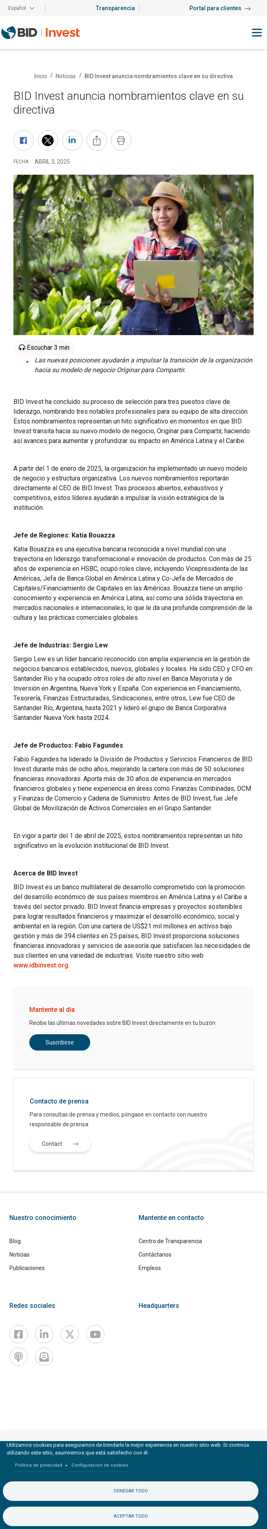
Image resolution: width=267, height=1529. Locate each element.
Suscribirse (60, 1042)
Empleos (150, 1268)
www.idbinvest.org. (41, 965)
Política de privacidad (38, 1465)
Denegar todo (131, 1491)
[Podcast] (18, 1356)
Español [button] (17, 8)
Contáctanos (155, 1254)
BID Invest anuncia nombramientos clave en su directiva (159, 76)
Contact (62, 1143)
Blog (15, 1241)
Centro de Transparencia (170, 1241)
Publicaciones (27, 1268)
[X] (70, 1334)
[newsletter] (44, 1356)
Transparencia (115, 8)
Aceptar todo (131, 1516)
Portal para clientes (220, 8)
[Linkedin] (44, 1334)
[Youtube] (95, 1334)
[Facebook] (18, 1334)
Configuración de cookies (100, 1465)
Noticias (66, 76)
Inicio (40, 76)
